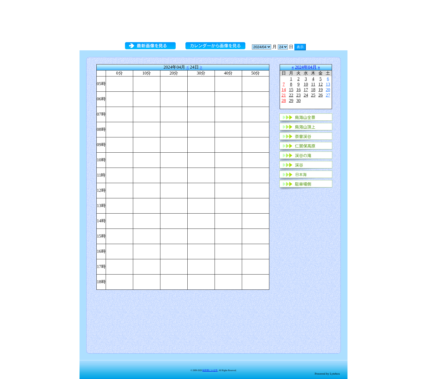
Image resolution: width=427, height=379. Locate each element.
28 (284, 100)
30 (298, 100)
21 (284, 95)
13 (328, 84)
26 (320, 95)
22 (291, 95)
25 (313, 95)
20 (328, 89)
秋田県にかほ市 (210, 370)
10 (306, 84)
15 (291, 89)
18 (313, 89)
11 (313, 84)
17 (306, 89)
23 (298, 95)
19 (320, 89)
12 (320, 84)
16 (298, 89)
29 (291, 100)
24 (306, 95)
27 (328, 95)
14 (284, 89)
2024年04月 (306, 67)
